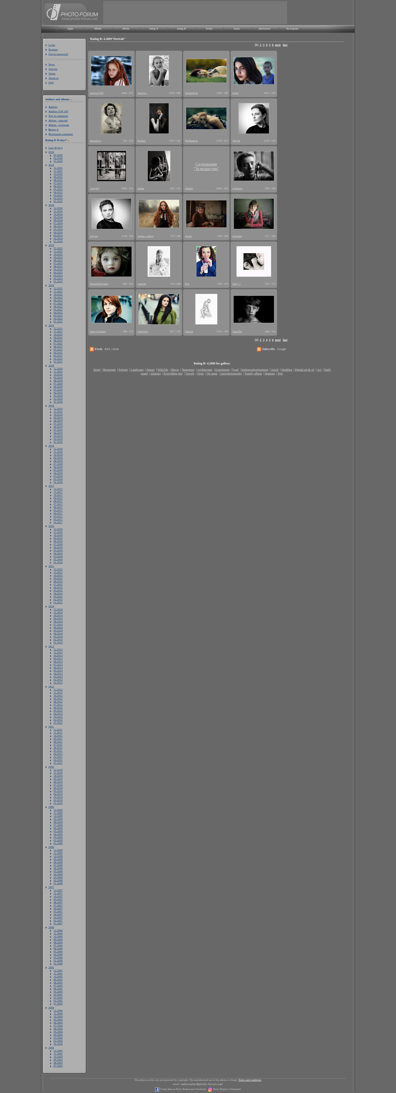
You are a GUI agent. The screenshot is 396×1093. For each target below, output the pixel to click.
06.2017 (58, 507)
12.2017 (58, 488)
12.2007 (58, 890)
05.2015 (58, 590)
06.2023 (58, 266)
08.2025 (58, 179)
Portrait (123, 369)
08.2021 (58, 340)
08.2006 (58, 942)
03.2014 (58, 636)
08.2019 (58, 420)
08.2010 (58, 781)
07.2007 (58, 905)
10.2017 (58, 494)
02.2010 (58, 800)
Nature (150, 369)
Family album (253, 373)
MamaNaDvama (99, 283)
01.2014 (58, 642)
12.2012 (58, 689)
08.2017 (58, 500)
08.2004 (58, 1022)
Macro (175, 369)
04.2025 (58, 192)
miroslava (95, 140)
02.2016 (58, 559)
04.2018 (58, 472)
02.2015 (58, 599)
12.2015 (58, 569)
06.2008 (58, 868)
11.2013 (58, 652)
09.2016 (58, 538)
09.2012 (58, 698)
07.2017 (58, 503)
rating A (153, 28)
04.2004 (58, 1034)
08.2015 (58, 581)
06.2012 (58, 707)
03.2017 (58, 516)
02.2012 (58, 719)
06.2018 (58, 466)
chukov (189, 188)
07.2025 (58, 182)
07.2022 (58, 303)
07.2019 (58, 423)
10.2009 (58, 815)
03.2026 (58, 154)
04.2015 (58, 593)
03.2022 (58, 315)
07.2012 (58, 704)
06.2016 (58, 547)
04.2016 (58, 553)
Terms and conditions (250, 1080)
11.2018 (58, 451)
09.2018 (58, 457)
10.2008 (58, 856)
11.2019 (58, 411)
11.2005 (58, 973)
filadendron (191, 92)
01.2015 (58, 602)
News (51, 64)
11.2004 (58, 1013)
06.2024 (58, 226)
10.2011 (58, 735)
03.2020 (58, 395)
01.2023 (58, 281)
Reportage (109, 369)
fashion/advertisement (254, 369)
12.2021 (58, 328)
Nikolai (189, 331)
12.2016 (58, 528)
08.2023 (58, 260)
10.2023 (58, 254)
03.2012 (58, 716)
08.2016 (58, 541)
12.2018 (58, 448)
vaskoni (141, 283)
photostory (264, 28)
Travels (189, 373)
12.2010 (58, 769)
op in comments (58, 115)
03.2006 (58, 957)
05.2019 (58, 429)
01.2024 (58, 241)
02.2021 (58, 358)
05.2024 (58, 229)
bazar (237, 28)
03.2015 (58, 596)
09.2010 (58, 778)
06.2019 (58, 426)
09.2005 (58, 979)
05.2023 (58, 269)
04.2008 (58, 874)
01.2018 (58, 482)
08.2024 (58, 220)
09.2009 (58, 818)
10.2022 (58, 294)
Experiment (222, 369)
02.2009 (58, 840)
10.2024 (58, 214)
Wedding (286, 369)
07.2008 (58, 865)
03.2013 (58, 676)
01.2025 (58, 201)
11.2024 (58, 210)
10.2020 (58, 374)
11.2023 (58, 251)
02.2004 (58, 1040)
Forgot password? (58, 54)
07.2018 (58, 463)
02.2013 (58, 679)
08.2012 (58, 701)
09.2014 (58, 618)
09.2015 (58, 578)
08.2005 (58, 982)
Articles (52, 68)
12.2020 (58, 368)
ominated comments (60, 134)
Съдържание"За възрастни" (206, 166)
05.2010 (58, 790)
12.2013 (58, 649)
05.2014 (58, 630)
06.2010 (58, 787)
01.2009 (58, 843)
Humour (270, 373)
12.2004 (58, 1010)
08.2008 (58, 862)
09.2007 (58, 899)
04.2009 (58, 834)
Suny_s (236, 283)
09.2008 (58, 859)
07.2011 (58, 744)
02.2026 (58, 157)
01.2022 (58, 321)
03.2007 (58, 917)
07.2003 (58, 1065)
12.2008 (58, 849)
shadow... (142, 92)
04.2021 (58, 352)
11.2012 (58, 692)
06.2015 (58, 587)
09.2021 (58, 337)
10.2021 (58, 334)
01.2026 (58, 161)
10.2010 (58, 775)
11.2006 (58, 933)
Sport (200, 373)
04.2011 (58, 753)
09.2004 (58, 1019)
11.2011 (58, 732)
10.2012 (58, 695)
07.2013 (58, 664)
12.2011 (58, 729)
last (285, 45)
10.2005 (58, 976)
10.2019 (58, 414)
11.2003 (58, 1053)
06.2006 (58, 948)
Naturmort (188, 369)
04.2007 (58, 914)
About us (53, 77)
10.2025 (58, 173)
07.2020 (58, 383)
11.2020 (58, 371)
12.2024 (58, 207)
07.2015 (58, 584)
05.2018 (58, 469)
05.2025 (58, 189)
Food (235, 369)
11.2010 (58, 772)
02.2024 (58, 238)
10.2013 (58, 655)
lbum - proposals (58, 124)
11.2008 (58, 853)
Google (281, 349)
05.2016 (58, 550)
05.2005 (58, 991)
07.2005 (58, 985)
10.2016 (58, 535)
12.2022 (58, 288)
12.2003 (58, 1050)
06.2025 (58, 186)
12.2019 (58, 408)
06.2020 (58, 386)
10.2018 (58, 454)
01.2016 (58, 562)
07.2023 (58, 263)
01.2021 (58, 361)
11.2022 (58, 291)
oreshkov (237, 188)
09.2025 (58, 176)
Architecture (204, 369)
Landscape (137, 369)
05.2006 (58, 951)
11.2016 (58, 532)
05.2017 (58, 510)
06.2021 (58, 346)
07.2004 (58, 1025)
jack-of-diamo (98, 331)
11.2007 (58, 893)
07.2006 (58, 945)
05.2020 (58, 389)
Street (96, 369)
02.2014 (58, 639)
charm (188, 235)
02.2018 (58, 479)
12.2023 (58, 248)
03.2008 (58, 877)
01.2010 (58, 803)
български (292, 28)
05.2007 (58, 911)
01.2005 (58, 1003)
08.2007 (58, 902)
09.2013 (58, 658)
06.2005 (58, 988)
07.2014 (58, 624)
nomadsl (237, 235)
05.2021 (58, 349)
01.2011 (58, 762)
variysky (95, 188)
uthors (52, 106)
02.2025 (58, 198)
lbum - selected (57, 120)
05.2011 (58, 750)
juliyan (236, 140)
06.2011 (58, 747)
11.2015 (58, 572)
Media (98, 28)
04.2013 (58, 673)
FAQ (51, 82)
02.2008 (58, 880)
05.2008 (58, 871)
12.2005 (58, 970)
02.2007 (58, 920)
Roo (187, 283)
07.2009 (58, 825)
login (70, 28)
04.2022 (58, 312)
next (278, 45)
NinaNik (237, 331)
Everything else (173, 373)
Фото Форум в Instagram (226, 1089)
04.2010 (58, 793)
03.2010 (58, 796)
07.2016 (58, 544)
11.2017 (58, 491)
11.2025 (58, 170)
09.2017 (58, 497)
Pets (280, 373)
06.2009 (58, 828)
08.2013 (58, 661)
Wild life (163, 369)
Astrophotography (231, 373)
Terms (51, 73)
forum (209, 28)
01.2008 (58, 883)
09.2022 (58, 297)
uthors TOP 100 (58, 111)
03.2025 (58, 195)
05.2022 (58, 309)
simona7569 (97, 92)
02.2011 (58, 759)
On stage (212, 373)
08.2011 (58, 741)
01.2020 (58, 401)
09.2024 (58, 217)
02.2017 (58, 519)
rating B (181, 28)
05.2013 (58, 670)
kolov (235, 92)
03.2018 (58, 475)
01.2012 (58, 722)
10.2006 (58, 936)
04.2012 (58, 713)
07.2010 (58, 784)
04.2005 (58, 994)
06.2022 (58, 306)
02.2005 (58, 1000)
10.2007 (58, 896)
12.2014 (58, 609)
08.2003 (58, 1062)
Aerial (274, 369)
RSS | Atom (112, 349)
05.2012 (58, 710)
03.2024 (58, 235)
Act (319, 369)
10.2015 (58, 575)
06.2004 (58, 1028)
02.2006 (58, 960)
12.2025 (58, 167)
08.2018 (58, 460)
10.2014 (58, 615)
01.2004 (58, 1043)
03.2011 (58, 756)
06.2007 (58, 908)
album (125, 28)
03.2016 (58, 556)
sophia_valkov (145, 235)
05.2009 (58, 831)
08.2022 (58, 300)
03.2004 (58, 1037)
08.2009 (58, 821)
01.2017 (58, 522)
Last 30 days (55, 147)
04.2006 (58, 954)
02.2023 (58, 278)
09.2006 (58, 939)
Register (53, 49)
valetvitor (142, 331)
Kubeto (141, 140)
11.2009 (58, 812)
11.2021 (58, 331)
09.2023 (58, 257)
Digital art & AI (304, 369)
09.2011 (58, 738)
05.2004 (58, 1031)
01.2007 (58, 923)
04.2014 (58, 633)
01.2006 (58, 963)
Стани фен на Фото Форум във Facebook (182, 1089)
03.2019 (58, 435)
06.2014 (58, 627)
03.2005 (58, 997)
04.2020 (58, 392)
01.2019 (58, 441)
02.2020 (58, 398)
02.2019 (58, 438)
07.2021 (58, 343)
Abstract (156, 373)
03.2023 (58, 275)
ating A (53, 129)
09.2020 (58, 377)
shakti (140, 188)
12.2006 (58, 930)
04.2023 (58, 272)
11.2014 (58, 612)
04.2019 (58, 432)
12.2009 (58, 809)
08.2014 (58, 621)
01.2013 (58, 682)
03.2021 (58, 355)
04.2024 (58, 232)
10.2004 (58, 1016)
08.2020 (58, 380)
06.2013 (58, 667)
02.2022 (58, 318)
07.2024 (58, 223)
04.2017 (58, 513)
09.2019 (58, 417)
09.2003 (58, 1059)
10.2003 (58, 1056)
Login (51, 44)
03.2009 (58, 837)
